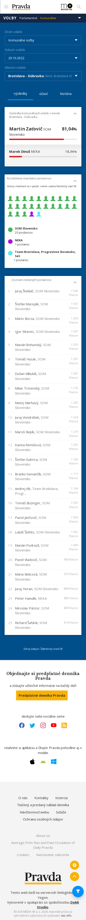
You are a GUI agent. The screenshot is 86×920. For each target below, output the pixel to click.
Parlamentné (28, 18)
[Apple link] (32, 761)
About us (43, 835)
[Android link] (43, 762)
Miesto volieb (15, 67)
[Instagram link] (43, 725)
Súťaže (61, 812)
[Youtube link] (53, 725)
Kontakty (41, 797)
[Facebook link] (22, 725)
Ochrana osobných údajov (43, 819)
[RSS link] (64, 725)
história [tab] (66, 93)
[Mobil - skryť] (75, 114)
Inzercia (61, 797)
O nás (23, 797)
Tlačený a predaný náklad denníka (43, 805)
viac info (66, 915)
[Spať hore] (74, 876)
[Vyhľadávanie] (79, 7)
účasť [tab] (43, 93)
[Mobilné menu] (6, 7)
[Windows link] (53, 761)
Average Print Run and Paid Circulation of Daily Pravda (43, 845)
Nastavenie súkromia (52, 854)
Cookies (23, 854)
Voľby (10, 17)
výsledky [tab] (20, 93)
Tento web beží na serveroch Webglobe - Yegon (42, 895)
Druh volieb (13, 31)
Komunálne (48, 18)
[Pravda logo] (33, 7)
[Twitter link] (32, 725)
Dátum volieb (15, 49)
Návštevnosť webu (34, 812)
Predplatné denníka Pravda (42, 695)
